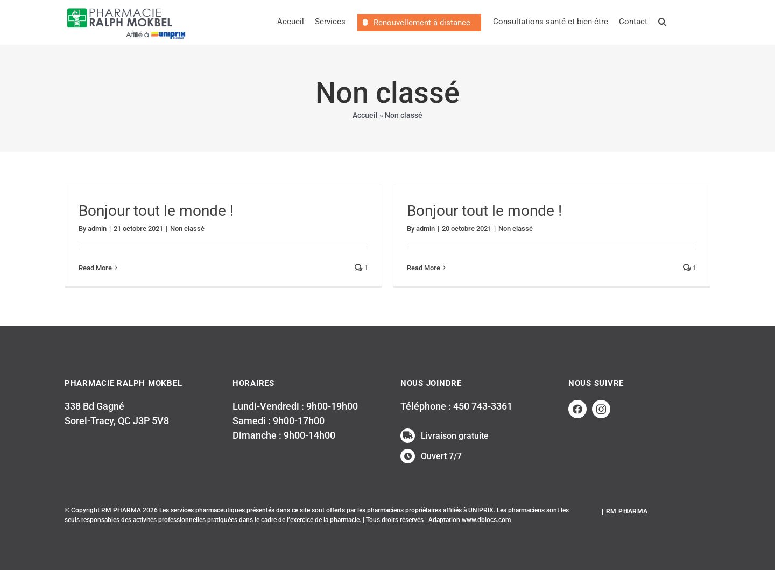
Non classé (187, 228)
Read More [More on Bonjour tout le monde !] (95, 268)
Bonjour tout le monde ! (156, 211)
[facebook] (577, 409)
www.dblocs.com (486, 520)
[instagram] (601, 409)
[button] (662, 22)
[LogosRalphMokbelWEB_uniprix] (126, 7)
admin (97, 228)
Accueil (365, 115)
